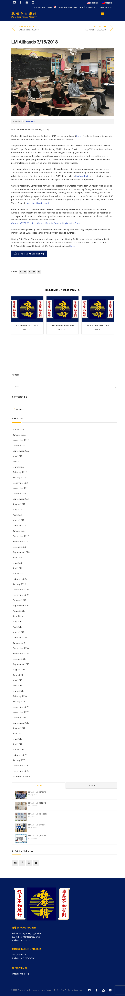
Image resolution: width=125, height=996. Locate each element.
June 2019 (18, 616)
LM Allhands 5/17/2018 (37, 792)
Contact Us (106, 7)
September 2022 (21, 451)
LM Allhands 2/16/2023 (97, 325)
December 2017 (21, 707)
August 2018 (19, 669)
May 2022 (17, 456)
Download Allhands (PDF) (29, 253)
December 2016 (20, 765)
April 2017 (17, 744)
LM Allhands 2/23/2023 (62, 325)
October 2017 (19, 717)
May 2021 (17, 509)
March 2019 (18, 632)
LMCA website (82, 176)
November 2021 (20, 488)
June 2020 (18, 557)
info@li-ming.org (20, 974)
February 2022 (20, 472)
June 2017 (18, 733)
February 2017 (20, 755)
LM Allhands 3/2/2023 (27, 325)
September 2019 (21, 605)
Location (91, 7)
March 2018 (18, 691)
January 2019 (19, 643)
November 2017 (21, 712)
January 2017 (19, 760)
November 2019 (21, 595)
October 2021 (19, 493)
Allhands (30, 121)
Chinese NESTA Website (23, 223)
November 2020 (21, 541)
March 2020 (19, 573)
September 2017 (21, 723)
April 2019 (17, 627)
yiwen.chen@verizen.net (37, 203)
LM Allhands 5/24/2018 (37, 814)
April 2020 (18, 568)
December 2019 (21, 589)
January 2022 (19, 477)
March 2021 (18, 520)
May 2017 (17, 739)
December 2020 (21, 536)
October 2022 (19, 445)
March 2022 (18, 467)
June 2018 (18, 675)
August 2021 (19, 504)
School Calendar (44, 7)
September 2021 (21, 499)
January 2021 (19, 531)
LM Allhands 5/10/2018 (37, 836)
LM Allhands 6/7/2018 (37, 825)
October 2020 (19, 547)
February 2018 (20, 696)
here (78, 135)
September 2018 (21, 664)
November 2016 (20, 771)
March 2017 (18, 749)
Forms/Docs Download (70, 7)
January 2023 (19, 435)
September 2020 (21, 552)
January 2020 (19, 584)
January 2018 (19, 701)
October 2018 (19, 659)
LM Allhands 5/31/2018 (37, 803)
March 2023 (18, 429)
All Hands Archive (21, 776)
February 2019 (20, 637)
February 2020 (20, 579)
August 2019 (19, 611)
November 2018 (21, 653)
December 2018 (21, 648)
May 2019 (17, 621)
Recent (91, 785)
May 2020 (18, 563)
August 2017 (19, 728)
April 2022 (17, 461)
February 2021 (19, 525)
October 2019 (19, 600)
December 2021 (20, 483)
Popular (39, 785)
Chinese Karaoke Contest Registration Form (58, 223)
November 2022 (21, 440)
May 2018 (17, 680)
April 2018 (17, 685)
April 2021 (17, 515)
